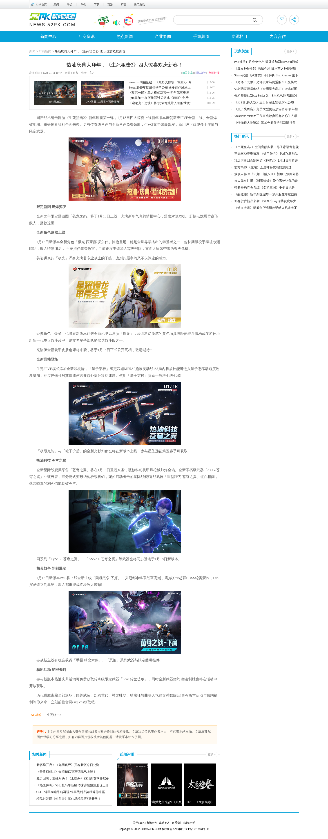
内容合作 (278, 36)
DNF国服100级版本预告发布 (102, 101)
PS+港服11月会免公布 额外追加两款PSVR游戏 (266, 62)
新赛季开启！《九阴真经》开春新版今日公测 (67, 765)
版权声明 (189, 822)
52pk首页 (41, 4)
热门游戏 (139, 4)
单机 (83, 4)
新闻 (56, 4)
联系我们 (177, 822)
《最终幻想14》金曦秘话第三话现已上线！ (66, 771)
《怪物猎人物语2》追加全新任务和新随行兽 (265, 122)
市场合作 (151, 822)
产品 (123, 4)
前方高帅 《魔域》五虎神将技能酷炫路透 (263, 167)
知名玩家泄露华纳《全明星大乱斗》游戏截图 (265, 89)
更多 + (212, 754)
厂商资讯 (86, 36)
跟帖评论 (200, 72)
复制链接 (214, 72)
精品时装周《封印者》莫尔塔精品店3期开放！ (68, 798)
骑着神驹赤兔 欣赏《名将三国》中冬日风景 (264, 187)
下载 (96, 4)
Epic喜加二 (55, 101)
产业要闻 (163, 36)
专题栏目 (239, 36)
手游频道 (201, 36)
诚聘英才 (164, 822)
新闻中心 (48, 36)
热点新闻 (125, 36)
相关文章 (187, 72)
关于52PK (138, 822)
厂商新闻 (45, 51)
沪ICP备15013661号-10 (196, 829)
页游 (110, 4)
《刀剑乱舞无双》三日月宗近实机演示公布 (264, 102)
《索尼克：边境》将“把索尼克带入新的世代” (160, 103)
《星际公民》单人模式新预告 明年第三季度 (159, 92)
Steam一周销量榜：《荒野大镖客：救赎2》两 (160, 82)
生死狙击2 (54, 715)
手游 (69, 4)
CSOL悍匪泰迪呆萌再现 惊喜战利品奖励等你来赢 (70, 792)
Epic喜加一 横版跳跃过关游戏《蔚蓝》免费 (159, 98)
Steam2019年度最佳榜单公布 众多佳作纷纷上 (160, 87)
